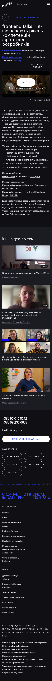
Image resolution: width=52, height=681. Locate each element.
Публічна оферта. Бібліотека (14, 649)
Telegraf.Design (9, 592)
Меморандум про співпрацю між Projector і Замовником (13, 549)
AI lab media (7, 602)
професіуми (15, 484)
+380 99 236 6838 (14, 422)
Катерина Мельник (11, 50)
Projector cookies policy (12, 669)
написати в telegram (26, 439)
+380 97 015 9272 (14, 419)
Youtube (12, 464)
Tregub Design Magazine (13, 597)
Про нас (5, 513)
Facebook (33, 464)
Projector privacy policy (12, 673)
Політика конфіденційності (14, 656)
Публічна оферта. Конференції (15, 646)
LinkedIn (12, 472)
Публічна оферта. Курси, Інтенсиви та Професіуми (24, 642)
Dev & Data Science (26, 17)
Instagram (12, 456)
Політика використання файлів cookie (18, 652)
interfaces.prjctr (9, 607)
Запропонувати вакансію (13, 536)
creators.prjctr (8, 612)
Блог (4, 518)
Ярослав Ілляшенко (12, 57)
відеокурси (33, 484)
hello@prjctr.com (14, 430)
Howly (18, 53)
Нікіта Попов (8, 176)
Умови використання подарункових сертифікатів (24, 666)
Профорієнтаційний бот (12, 541)
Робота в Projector (10, 531)
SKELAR (14, 188)
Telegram (33, 456)
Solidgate (35, 176)
